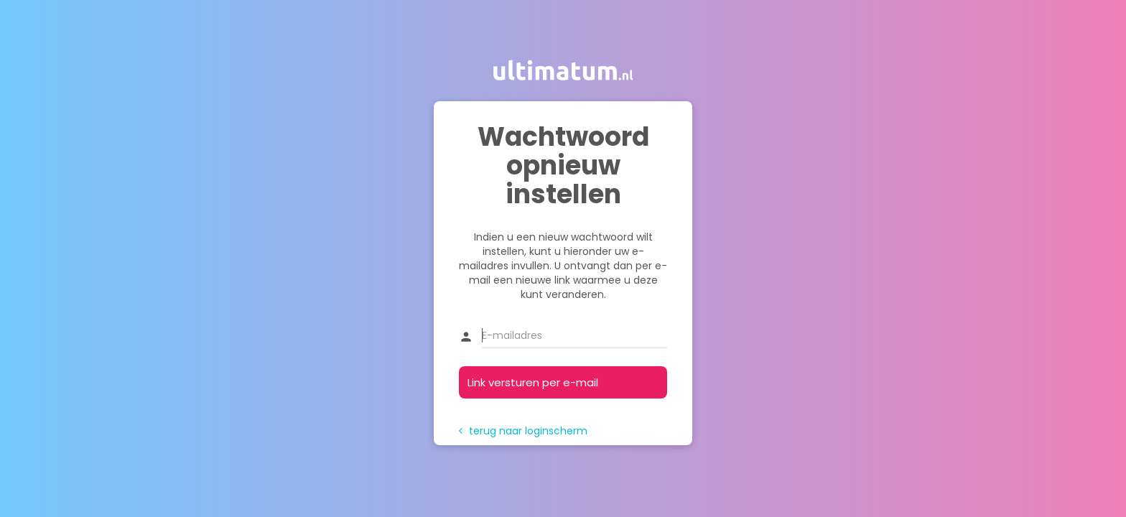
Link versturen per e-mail (532, 382)
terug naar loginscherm (523, 431)
